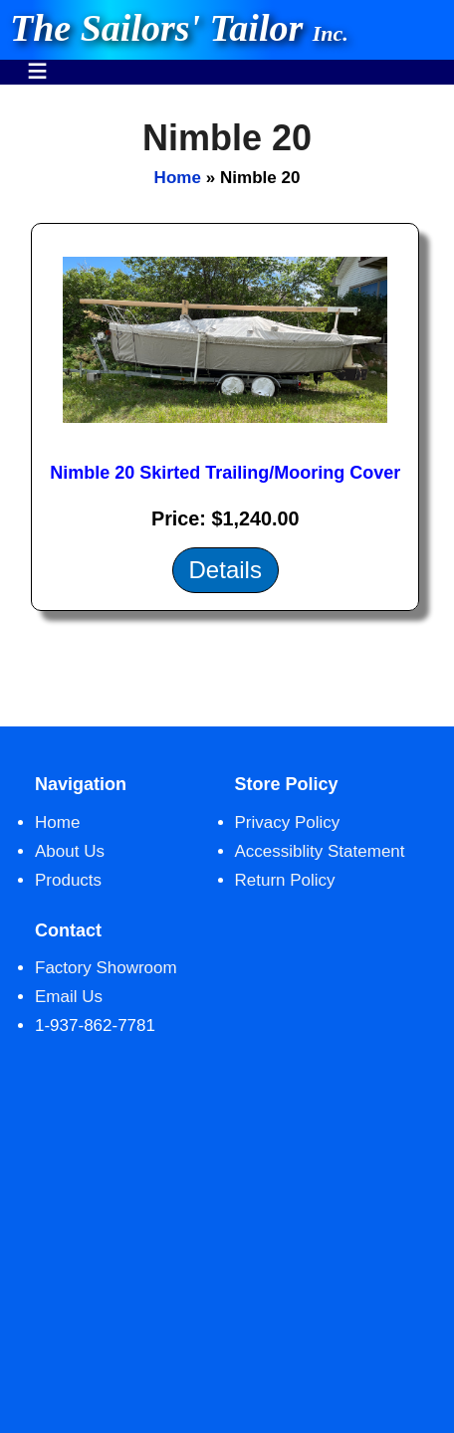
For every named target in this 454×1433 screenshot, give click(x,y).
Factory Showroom (106, 967)
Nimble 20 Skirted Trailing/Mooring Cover (225, 473)
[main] (227, 405)
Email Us (69, 996)
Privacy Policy (287, 822)
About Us (70, 851)
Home (177, 177)
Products (68, 880)
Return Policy (285, 880)
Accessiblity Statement (320, 851)
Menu (37, 61)
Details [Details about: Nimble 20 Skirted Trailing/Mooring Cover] (225, 569)
